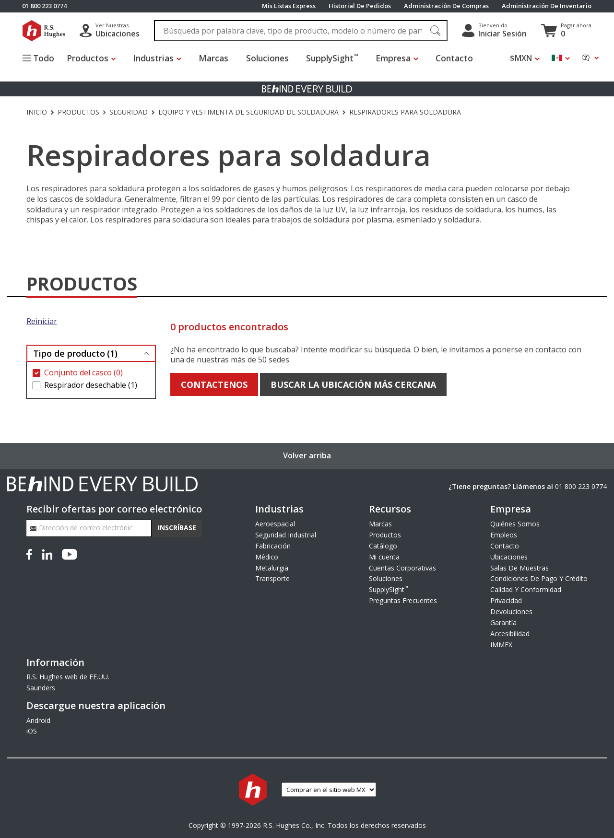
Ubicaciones (509, 556)
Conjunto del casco (83, 373)
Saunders (40, 687)
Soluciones (272, 58)
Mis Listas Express (289, 6)
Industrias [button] (159, 58)
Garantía (503, 622)
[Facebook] (31, 554)
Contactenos (214, 384)
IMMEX (501, 644)
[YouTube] (69, 554)
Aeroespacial (275, 523)
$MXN (521, 58)
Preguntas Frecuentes (403, 600)
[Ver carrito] (566, 30)
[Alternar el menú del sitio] (43, 59)
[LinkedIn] (47, 554)
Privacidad (506, 600)
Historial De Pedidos (360, 6)
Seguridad (128, 112)
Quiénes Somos (515, 523)
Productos (78, 112)
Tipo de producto (75, 353)
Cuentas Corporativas (402, 567)
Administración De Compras (446, 6)
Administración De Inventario (546, 6)
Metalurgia (271, 567)
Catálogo (383, 545)
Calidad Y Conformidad (525, 589)
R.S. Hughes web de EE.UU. (67, 676)
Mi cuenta (384, 556)
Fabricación (273, 545)
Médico (266, 556)
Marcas (219, 58)
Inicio (36, 112)
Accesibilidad (510, 633)
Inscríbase (177, 527)
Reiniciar (41, 321)
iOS (31, 730)
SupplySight (337, 58)
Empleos (503, 534)
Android (38, 720)
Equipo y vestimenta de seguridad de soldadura (248, 112)
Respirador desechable (90, 385)
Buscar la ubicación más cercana (353, 384)
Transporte (272, 578)
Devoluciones (511, 611)
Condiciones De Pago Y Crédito (539, 578)
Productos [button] (93, 58)
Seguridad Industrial (285, 534)
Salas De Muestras (519, 567)
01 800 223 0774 (581, 486)
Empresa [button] (398, 58)
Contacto (459, 58)
